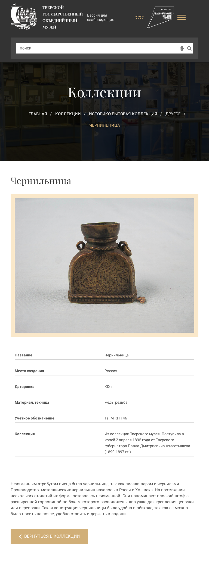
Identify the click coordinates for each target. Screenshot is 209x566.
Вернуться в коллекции (49, 536)
